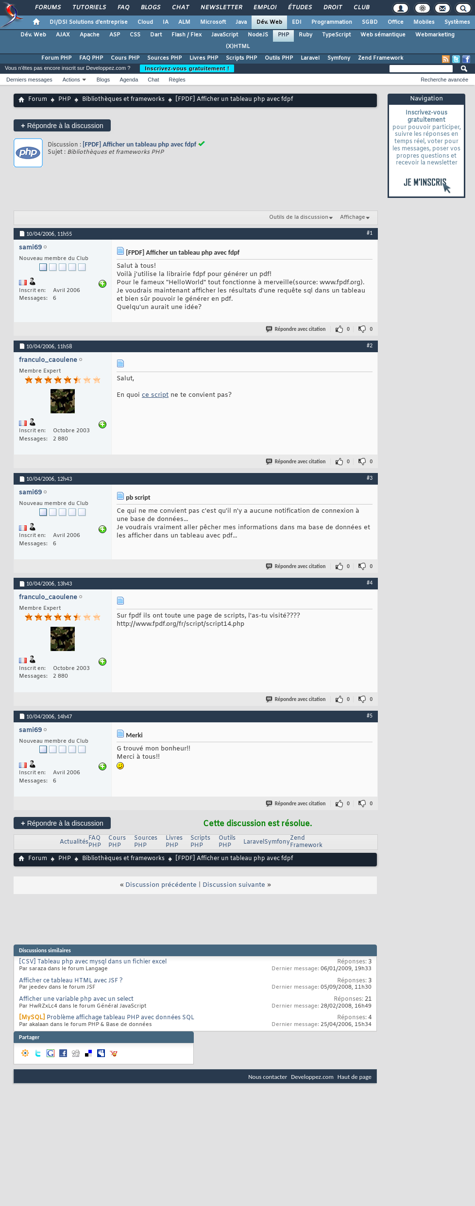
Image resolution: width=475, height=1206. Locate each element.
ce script (155, 395)
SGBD (370, 22)
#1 (370, 232)
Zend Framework (380, 58)
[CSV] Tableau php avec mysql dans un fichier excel (93, 962)
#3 (370, 477)
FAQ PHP (91, 58)
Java (241, 22)
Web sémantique (383, 35)
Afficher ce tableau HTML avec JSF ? (71, 981)
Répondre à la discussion (62, 125)
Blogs (150, 8)
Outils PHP (279, 58)
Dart (156, 35)
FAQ (123, 8)
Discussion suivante (234, 885)
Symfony (338, 58)
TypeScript (336, 35)
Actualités (74, 842)
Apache (90, 35)
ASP (114, 35)
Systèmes (457, 22)
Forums (47, 8)
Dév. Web (269, 22)
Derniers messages (29, 79)
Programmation (331, 22)
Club (361, 8)
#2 (370, 345)
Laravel (310, 58)
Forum (37, 99)
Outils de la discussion (298, 217)
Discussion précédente (161, 885)
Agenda (128, 79)
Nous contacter (267, 1076)
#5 (370, 715)
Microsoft (213, 22)
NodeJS (258, 35)
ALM (184, 22)
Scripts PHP (241, 58)
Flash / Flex (186, 35)
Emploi (264, 8)
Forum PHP (56, 58)
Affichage (352, 217)
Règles (177, 79)
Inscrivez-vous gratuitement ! (187, 68)
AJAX (63, 35)
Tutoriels (88, 8)
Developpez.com (312, 1076)
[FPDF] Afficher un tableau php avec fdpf (139, 144)
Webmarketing (435, 35)
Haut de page (355, 1076)
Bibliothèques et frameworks (123, 99)
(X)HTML (238, 46)
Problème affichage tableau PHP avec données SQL (120, 1018)
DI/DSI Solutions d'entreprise (89, 22)
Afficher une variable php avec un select (76, 999)
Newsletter (220, 8)
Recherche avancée (444, 79)
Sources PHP (164, 58)
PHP (283, 35)
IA (166, 22)
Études (299, 8)
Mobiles (424, 22)
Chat (179, 8)
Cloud (145, 22)
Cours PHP (125, 58)
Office (396, 22)
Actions (71, 79)
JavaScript (224, 35)
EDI (297, 22)
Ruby (305, 35)
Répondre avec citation (296, 329)
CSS (135, 35)
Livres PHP (203, 58)
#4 (370, 582)
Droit (332, 8)
